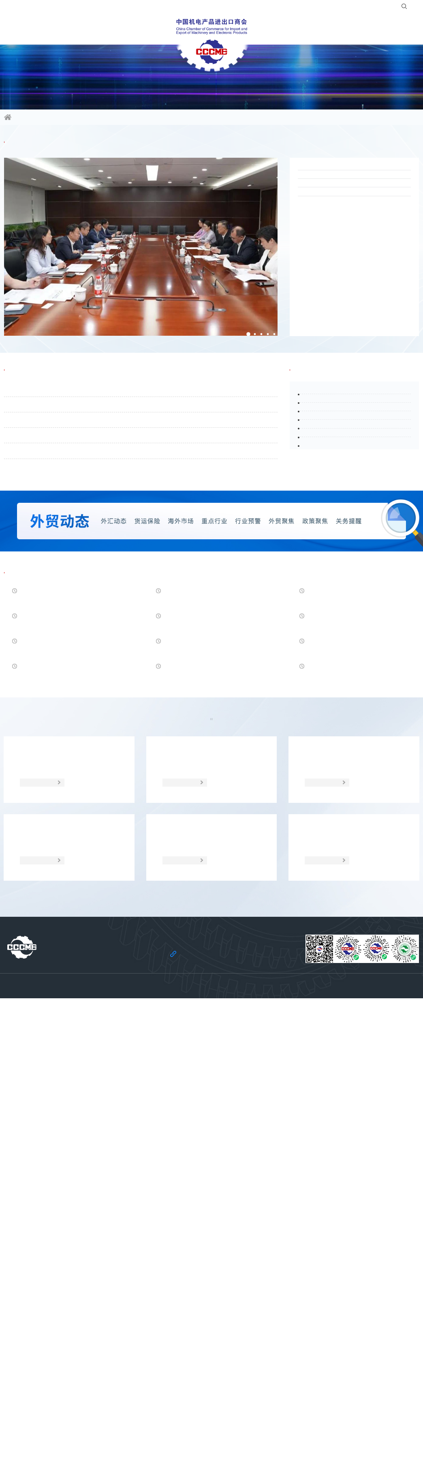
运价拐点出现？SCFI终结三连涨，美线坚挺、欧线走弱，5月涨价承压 (211, 762)
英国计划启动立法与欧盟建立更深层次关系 (353, 814)
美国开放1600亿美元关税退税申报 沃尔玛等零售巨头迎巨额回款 (351, 762)
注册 (378, 8)
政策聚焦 (57, 995)
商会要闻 (26, 151)
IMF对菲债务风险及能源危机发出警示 (209, 809)
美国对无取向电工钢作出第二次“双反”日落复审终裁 (204, 865)
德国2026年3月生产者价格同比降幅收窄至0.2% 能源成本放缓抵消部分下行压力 (65, 866)
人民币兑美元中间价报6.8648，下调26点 (354, 917)
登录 (358, 8)
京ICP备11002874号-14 (235, 1451)
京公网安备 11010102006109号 (299, 1451)
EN (411, 8)
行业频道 (63, 30)
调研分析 (365, 995)
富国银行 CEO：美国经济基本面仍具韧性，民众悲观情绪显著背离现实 (211, 917)
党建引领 (404, 30)
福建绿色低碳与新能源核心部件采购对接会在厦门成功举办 (352, 316)
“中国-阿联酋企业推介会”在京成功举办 (352, 285)
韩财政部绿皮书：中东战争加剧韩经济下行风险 (66, 814)
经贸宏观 (242, 995)
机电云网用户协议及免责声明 (265, 1439)
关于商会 (359, 30)
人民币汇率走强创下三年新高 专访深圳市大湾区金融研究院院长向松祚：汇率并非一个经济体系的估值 (67, 763)
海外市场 (119, 995)
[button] (240, 340)
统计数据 (303, 995)
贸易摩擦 (180, 995)
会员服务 (152, 30)
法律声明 (165, 1439)
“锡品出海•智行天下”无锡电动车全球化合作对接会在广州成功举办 (352, 224)
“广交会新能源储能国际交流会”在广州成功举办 (351, 255)
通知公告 (26, 395)
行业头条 (311, 395)
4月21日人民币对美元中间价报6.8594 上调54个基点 (352, 865)
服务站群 (315, 30)
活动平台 (107, 30)
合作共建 (270, 30)
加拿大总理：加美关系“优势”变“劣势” (63, 912)
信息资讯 (18, 30)
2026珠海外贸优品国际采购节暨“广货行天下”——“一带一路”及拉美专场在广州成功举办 (354, 195)
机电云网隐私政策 (204, 1439)
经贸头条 (26, 727)
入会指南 (332, 8)
